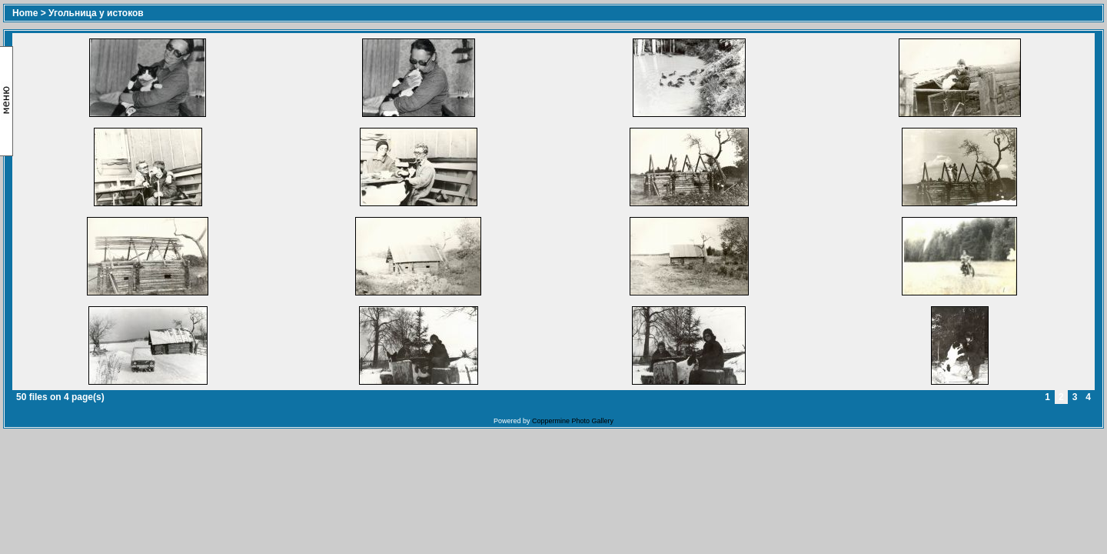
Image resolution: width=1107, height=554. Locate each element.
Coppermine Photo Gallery (572, 421)
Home (25, 13)
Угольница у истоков (96, 13)
